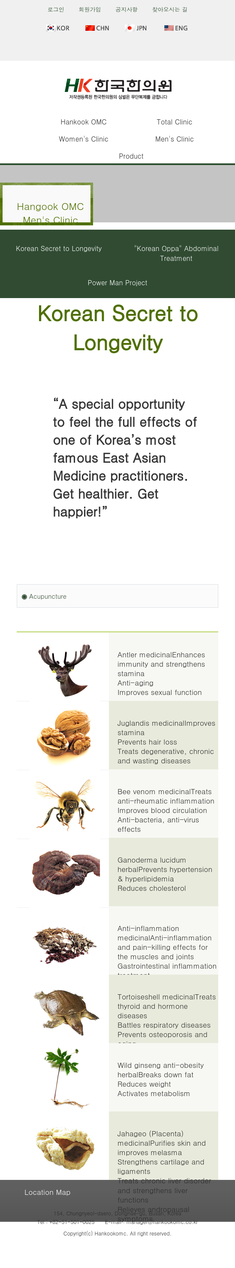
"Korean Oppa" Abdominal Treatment (176, 253)
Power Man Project (117, 282)
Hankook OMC (83, 122)
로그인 (56, 9)
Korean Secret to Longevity (59, 248)
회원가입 (89, 9)
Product (131, 156)
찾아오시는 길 (169, 9)
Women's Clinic (83, 139)
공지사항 (126, 9)
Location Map (47, 1192)
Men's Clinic (174, 139)
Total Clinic (175, 122)
